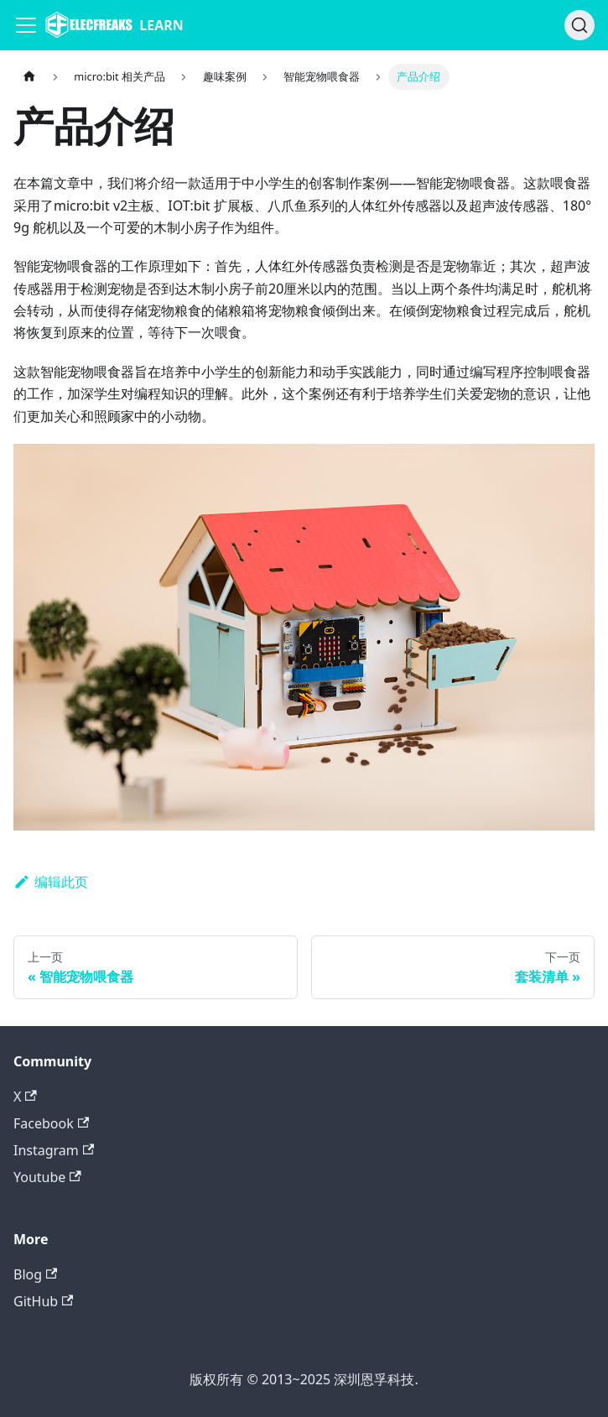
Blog (35, 1274)
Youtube (47, 1177)
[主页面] (29, 77)
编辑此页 (50, 882)
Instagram (53, 1150)
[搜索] (579, 25)
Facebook (51, 1123)
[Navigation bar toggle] (26, 25)
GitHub (43, 1301)
